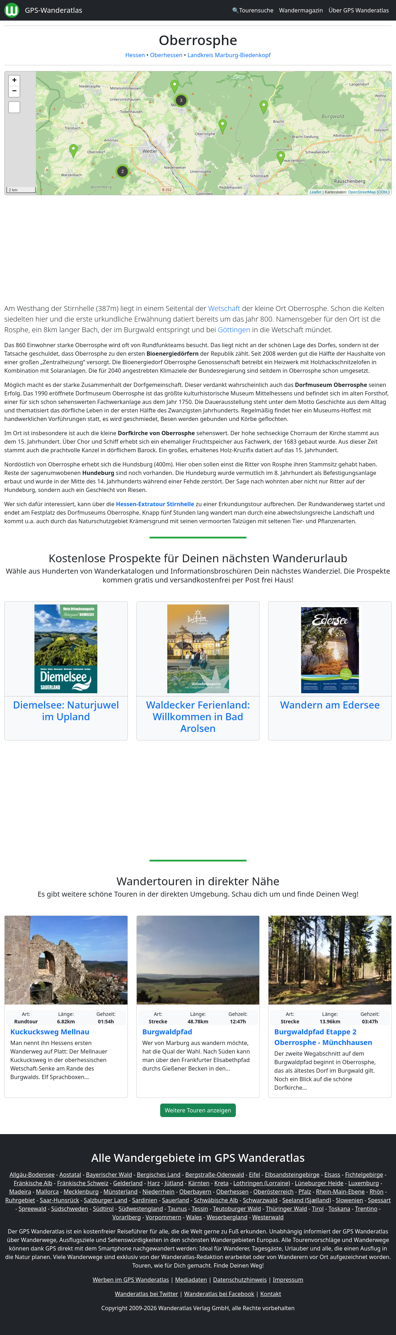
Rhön (376, 1192)
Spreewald (32, 1209)
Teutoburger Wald (237, 1209)
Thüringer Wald (286, 1209)
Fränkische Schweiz (82, 1183)
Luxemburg (363, 1183)
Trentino (366, 1209)
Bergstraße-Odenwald (214, 1174)
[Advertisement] (198, 250)
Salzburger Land (105, 1200)
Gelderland (128, 1183)
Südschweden (69, 1209)
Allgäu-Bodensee (32, 1174)
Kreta (221, 1183)
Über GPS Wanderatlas (359, 10)
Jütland (174, 1183)
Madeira (20, 1192)
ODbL (383, 192)
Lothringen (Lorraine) (261, 1183)
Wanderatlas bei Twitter (146, 1294)
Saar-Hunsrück (59, 1200)
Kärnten (199, 1183)
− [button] (14, 91)
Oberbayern (195, 1192)
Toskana (340, 1209)
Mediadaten (191, 1280)
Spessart (379, 1200)
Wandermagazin (301, 10)
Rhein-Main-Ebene (340, 1192)
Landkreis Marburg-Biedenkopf (229, 55)
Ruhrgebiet (20, 1200)
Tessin (200, 1209)
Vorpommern (163, 1217)
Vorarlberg (126, 1217)
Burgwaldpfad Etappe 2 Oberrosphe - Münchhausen (323, 1037)
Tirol (318, 1209)
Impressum (288, 1280)
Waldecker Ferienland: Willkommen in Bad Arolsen (198, 716)
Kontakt (270, 1294)
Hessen (135, 55)
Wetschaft (224, 308)
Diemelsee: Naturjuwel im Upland (66, 710)
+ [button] (14, 81)
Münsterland (120, 1192)
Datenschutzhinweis (240, 1280)
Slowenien (349, 1200)
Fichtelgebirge (364, 1174)
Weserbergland (227, 1217)
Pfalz (304, 1192)
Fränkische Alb (33, 1183)
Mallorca (47, 1192)
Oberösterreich (273, 1192)
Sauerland (175, 1200)
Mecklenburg (81, 1192)
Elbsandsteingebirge (292, 1174)
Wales (194, 1217)
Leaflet (315, 192)
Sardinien (144, 1200)
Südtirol (103, 1209)
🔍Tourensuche (252, 10)
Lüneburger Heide (319, 1183)
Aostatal (70, 1174)
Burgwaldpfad (167, 1031)
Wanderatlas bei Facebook (219, 1294)
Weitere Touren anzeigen (198, 1110)
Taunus (177, 1209)
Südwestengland (141, 1209)
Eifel (254, 1174)
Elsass (332, 1174)
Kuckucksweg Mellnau (49, 1031)
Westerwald (267, 1217)
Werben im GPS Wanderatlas (131, 1280)
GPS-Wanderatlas (53, 10)
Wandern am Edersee (330, 704)
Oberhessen (166, 55)
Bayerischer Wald (109, 1174)
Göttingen (234, 329)
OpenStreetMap (362, 192)
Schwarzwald (260, 1200)
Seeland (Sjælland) (306, 1200)
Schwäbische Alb (216, 1200)
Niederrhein (158, 1192)
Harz (153, 1183)
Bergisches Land (158, 1174)
